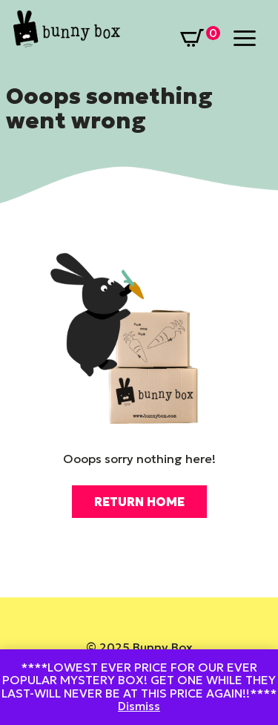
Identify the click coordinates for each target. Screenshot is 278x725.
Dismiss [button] (139, 705)
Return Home (139, 501)
